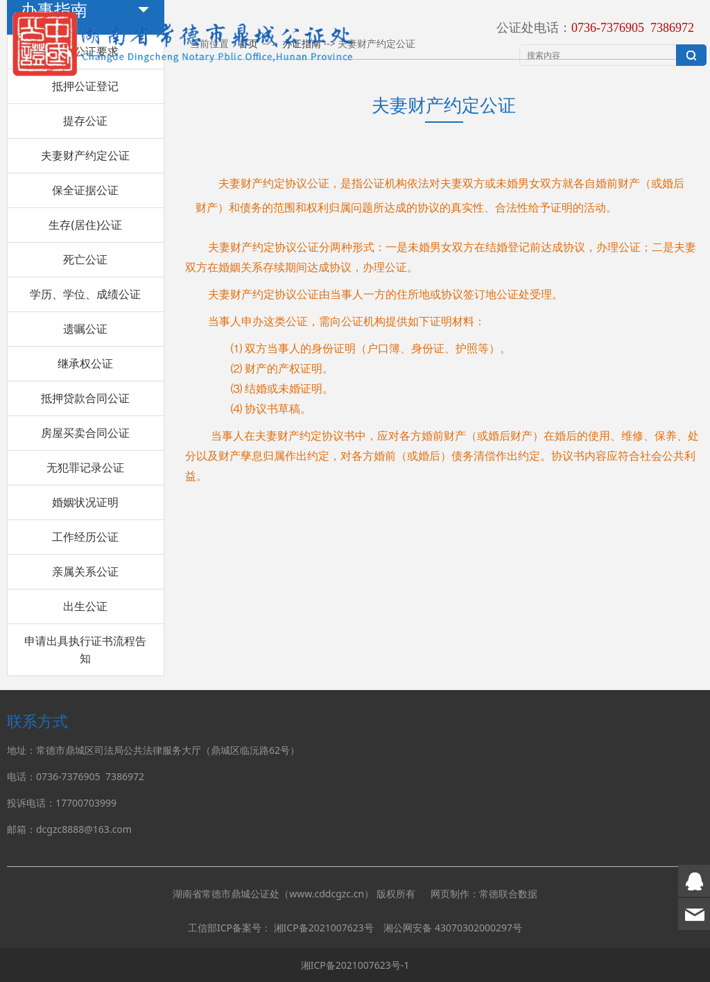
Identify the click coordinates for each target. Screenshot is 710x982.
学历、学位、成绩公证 (85, 294)
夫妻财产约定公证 (85, 155)
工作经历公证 (85, 536)
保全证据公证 (85, 190)
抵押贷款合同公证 (85, 398)
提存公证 (85, 120)
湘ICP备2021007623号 (324, 927)
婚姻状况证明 (85, 502)
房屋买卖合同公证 (85, 432)
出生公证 (85, 606)
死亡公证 (85, 259)
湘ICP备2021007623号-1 (355, 965)
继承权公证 (85, 363)
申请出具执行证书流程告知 (85, 649)
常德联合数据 (508, 893)
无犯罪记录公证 (85, 467)
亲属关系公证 (85, 571)
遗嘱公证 (85, 328)
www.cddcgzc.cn (326, 893)
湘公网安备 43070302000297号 (452, 927)
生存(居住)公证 (85, 224)
